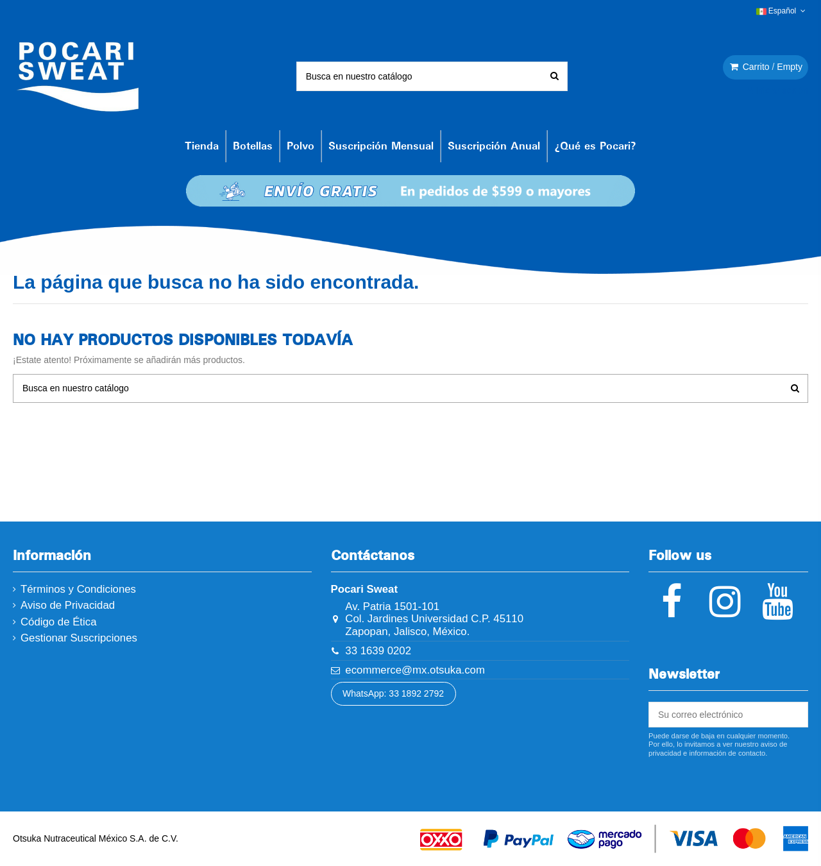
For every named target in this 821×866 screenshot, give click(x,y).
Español (782, 10)
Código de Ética (58, 622)
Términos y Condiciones (78, 589)
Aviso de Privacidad (68, 605)
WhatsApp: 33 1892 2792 (393, 693)
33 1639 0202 (378, 651)
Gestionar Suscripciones (79, 638)
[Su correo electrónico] (714, 714)
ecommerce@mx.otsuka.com (415, 670)
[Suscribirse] (793, 714)
